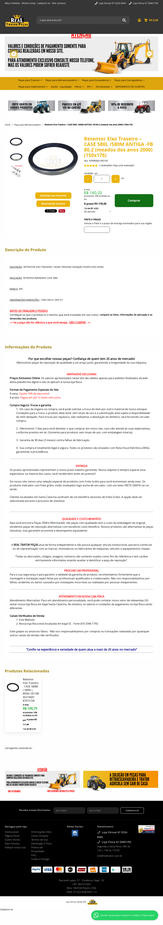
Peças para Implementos (31, 86)
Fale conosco (59, 3)
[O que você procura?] (124, 20)
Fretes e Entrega (40, 859)
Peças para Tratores (29, 80)
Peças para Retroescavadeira (61, 80)
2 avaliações (105, 165)
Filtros (78, 86)
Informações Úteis (41, 831)
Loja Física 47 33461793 (145, 3)
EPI (88, 86)
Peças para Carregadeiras (128, 80)
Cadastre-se (43, 3)
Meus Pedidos (12, 3)
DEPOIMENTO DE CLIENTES (130, 86)
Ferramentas (103, 86)
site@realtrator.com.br (109, 855)
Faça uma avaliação (123, 165)
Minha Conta (29, 3)
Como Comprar (39, 835)
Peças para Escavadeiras (95, 80)
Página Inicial (12, 835)
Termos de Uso (39, 839)
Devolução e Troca (41, 843)
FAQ (33, 855)
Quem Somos (12, 839)
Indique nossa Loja (15, 847)
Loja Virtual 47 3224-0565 (112, 3)
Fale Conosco (12, 843)
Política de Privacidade (37, 849)
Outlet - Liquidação (61, 86)
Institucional (11, 831)
